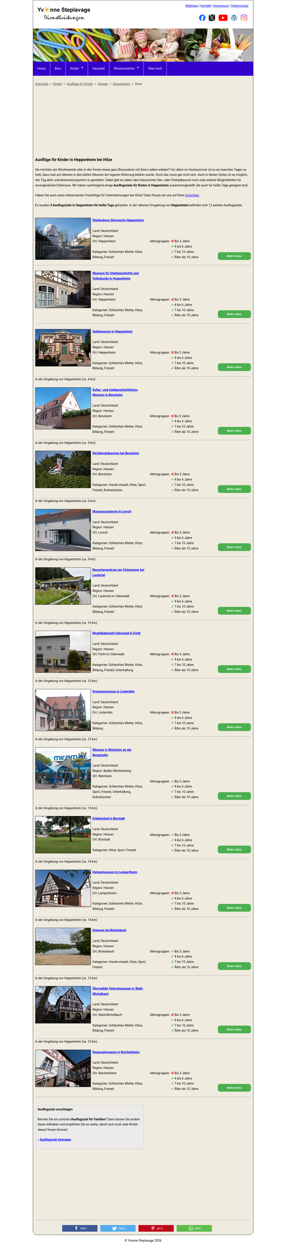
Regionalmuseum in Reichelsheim (116, 1052)
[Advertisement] (143, 122)
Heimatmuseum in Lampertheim (115, 872)
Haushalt (98, 68)
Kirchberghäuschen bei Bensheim (116, 453)
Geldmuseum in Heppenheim (113, 331)
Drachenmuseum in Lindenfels (114, 691)
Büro (58, 68)
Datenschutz (239, 6)
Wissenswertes (124, 68)
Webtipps (191, 6)
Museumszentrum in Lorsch (112, 511)
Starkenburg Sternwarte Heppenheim (118, 220)
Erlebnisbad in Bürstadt (109, 818)
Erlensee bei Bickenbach (110, 930)
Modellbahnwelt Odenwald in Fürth (117, 633)
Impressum (221, 6)
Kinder (74, 68)
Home (41, 68)
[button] (79, 1228)
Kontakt (205, 6)
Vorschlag (192, 195)
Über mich (155, 68)
